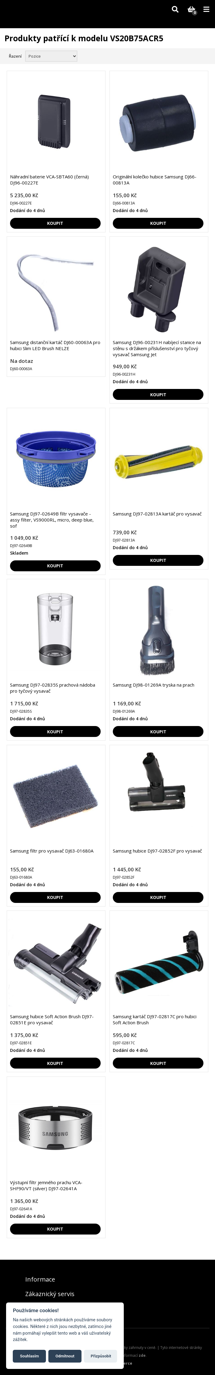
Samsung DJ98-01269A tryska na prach (153, 685)
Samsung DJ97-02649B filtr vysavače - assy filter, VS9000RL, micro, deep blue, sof (52, 520)
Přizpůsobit (101, 1356)
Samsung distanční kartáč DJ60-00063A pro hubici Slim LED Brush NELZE (55, 345)
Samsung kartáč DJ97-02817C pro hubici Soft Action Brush (154, 1019)
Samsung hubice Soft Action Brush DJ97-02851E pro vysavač (52, 1019)
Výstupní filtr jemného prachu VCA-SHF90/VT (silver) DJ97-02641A (46, 1185)
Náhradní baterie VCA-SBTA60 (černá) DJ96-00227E (49, 180)
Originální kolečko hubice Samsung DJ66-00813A (154, 180)
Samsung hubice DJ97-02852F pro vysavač (157, 851)
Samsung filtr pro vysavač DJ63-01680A (51, 851)
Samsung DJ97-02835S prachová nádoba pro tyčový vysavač (52, 688)
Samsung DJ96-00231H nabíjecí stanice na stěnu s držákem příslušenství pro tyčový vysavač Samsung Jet (157, 348)
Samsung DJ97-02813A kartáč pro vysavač (157, 514)
